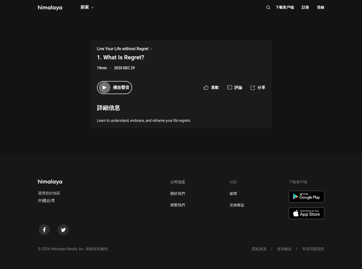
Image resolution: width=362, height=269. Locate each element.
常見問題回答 (313, 249)
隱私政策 (259, 249)
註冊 (305, 7)
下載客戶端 (284, 7)
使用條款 (284, 249)
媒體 (233, 193)
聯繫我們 (177, 205)
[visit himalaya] (50, 7)
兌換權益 (237, 205)
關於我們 (177, 193)
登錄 (320, 7)
